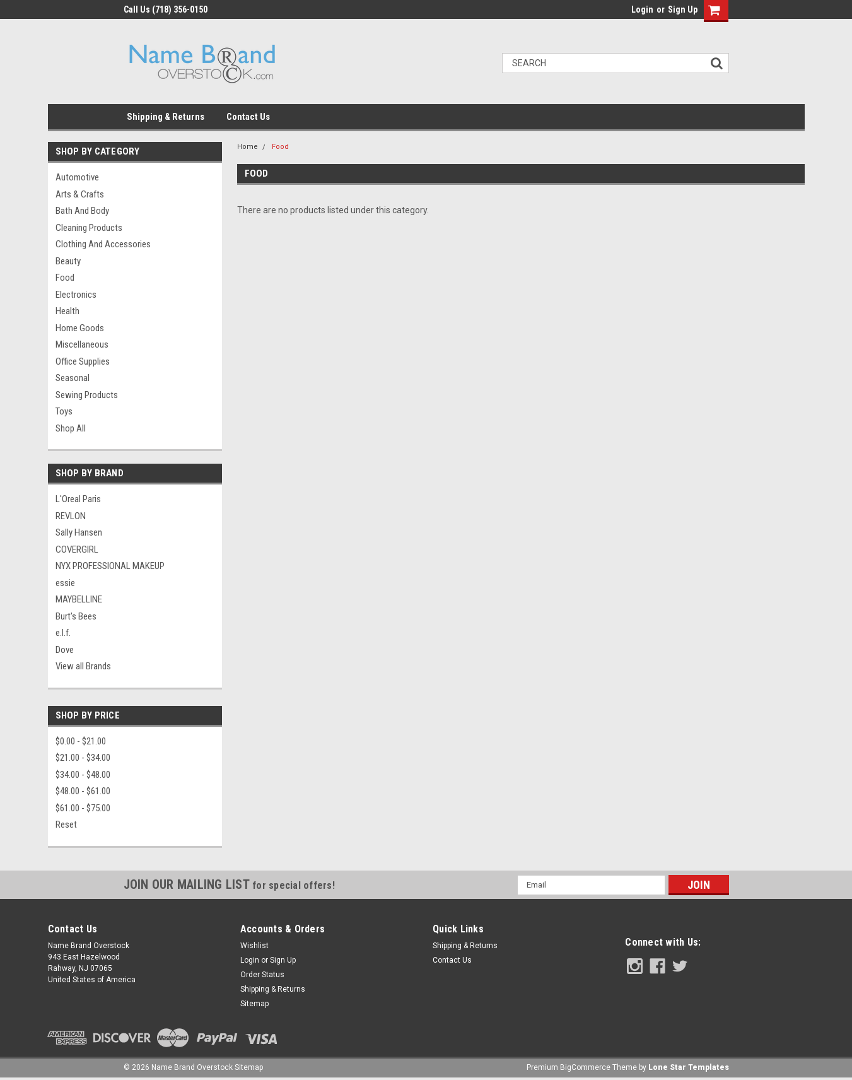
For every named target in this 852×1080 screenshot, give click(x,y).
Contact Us (248, 116)
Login (642, 9)
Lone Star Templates (688, 1067)
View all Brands (83, 666)
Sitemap (254, 1003)
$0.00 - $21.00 (80, 741)
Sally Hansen (78, 532)
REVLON (70, 516)
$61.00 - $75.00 (82, 808)
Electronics (75, 294)
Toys (64, 411)
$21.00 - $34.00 (82, 757)
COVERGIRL (76, 549)
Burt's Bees (75, 616)
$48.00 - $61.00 (82, 791)
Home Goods (79, 328)
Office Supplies (82, 361)
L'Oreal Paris (78, 499)
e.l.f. (63, 632)
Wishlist (254, 945)
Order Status (262, 974)
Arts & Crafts (79, 194)
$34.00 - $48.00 (82, 774)
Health (67, 311)
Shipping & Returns (165, 116)
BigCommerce (585, 1067)
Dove (64, 649)
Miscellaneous (81, 344)
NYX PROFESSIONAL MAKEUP (110, 566)
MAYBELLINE (78, 599)
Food (64, 277)
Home (247, 147)
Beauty (68, 261)
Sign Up (682, 9)
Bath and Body (82, 210)
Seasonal (72, 378)
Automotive (77, 177)
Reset (66, 824)
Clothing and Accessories (103, 244)
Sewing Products (86, 395)
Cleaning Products (88, 227)
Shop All (70, 428)
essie (65, 583)
